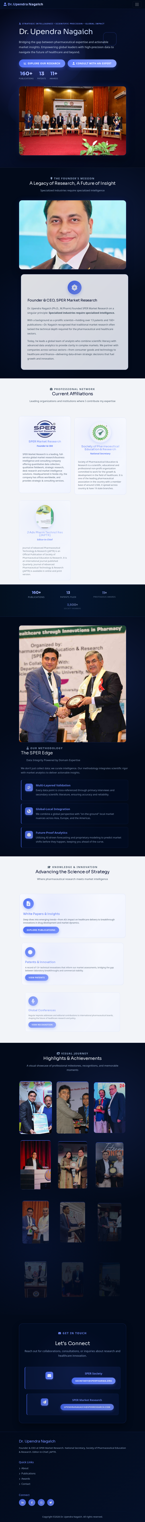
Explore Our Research (42, 63)
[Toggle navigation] (137, 4)
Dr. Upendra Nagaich (23, 4)
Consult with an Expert (92, 63)
